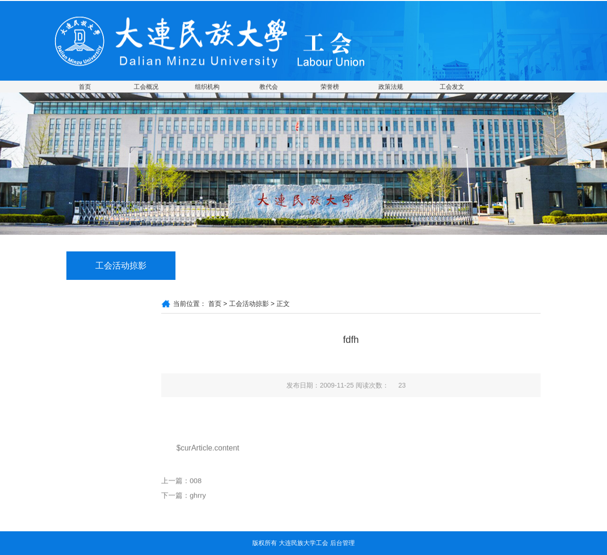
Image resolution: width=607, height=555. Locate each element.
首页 (85, 87)
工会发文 (452, 87)
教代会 (268, 87)
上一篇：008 (181, 487)
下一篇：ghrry (183, 502)
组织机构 (207, 87)
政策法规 (390, 87)
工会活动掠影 (249, 303)
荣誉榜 (330, 87)
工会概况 (146, 87)
